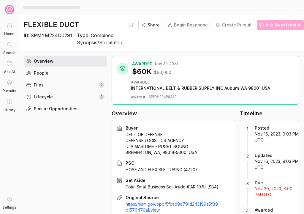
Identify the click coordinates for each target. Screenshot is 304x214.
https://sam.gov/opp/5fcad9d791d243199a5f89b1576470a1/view (172, 207)
